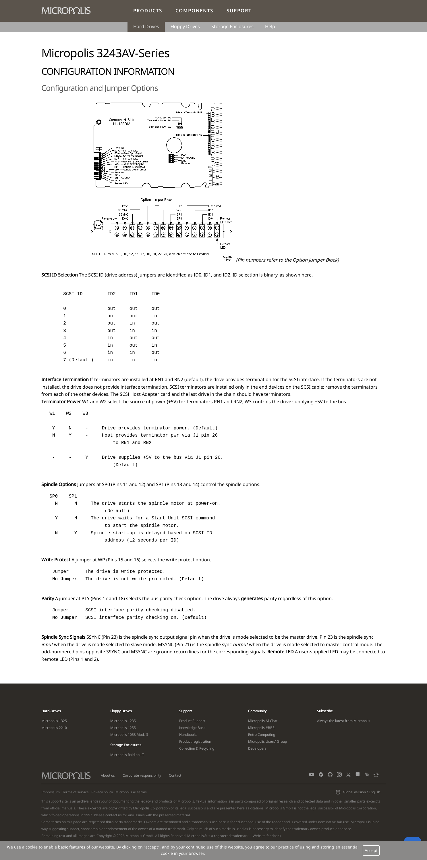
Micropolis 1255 (123, 727)
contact (111, 815)
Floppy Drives (185, 26)
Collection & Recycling (196, 748)
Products (147, 10)
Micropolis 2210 (54, 727)
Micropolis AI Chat (262, 720)
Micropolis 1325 (54, 720)
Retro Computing (261, 734)
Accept (371, 850)
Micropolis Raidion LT (127, 754)
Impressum (50, 792)
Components (194, 10)
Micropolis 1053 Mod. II (129, 734)
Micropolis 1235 (123, 720)
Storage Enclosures (232, 26)
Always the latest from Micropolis (343, 720)
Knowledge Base (192, 727)
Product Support (192, 720)
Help (270, 26)
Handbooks (188, 734)
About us (108, 775)
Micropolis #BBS (261, 727)
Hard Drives (146, 26)
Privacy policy (102, 792)
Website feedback (267, 835)
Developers (257, 748)
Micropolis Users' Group (267, 741)
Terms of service (75, 792)
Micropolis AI (125, 792)
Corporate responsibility (142, 775)
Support (239, 10)
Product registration (195, 741)
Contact (175, 775)
